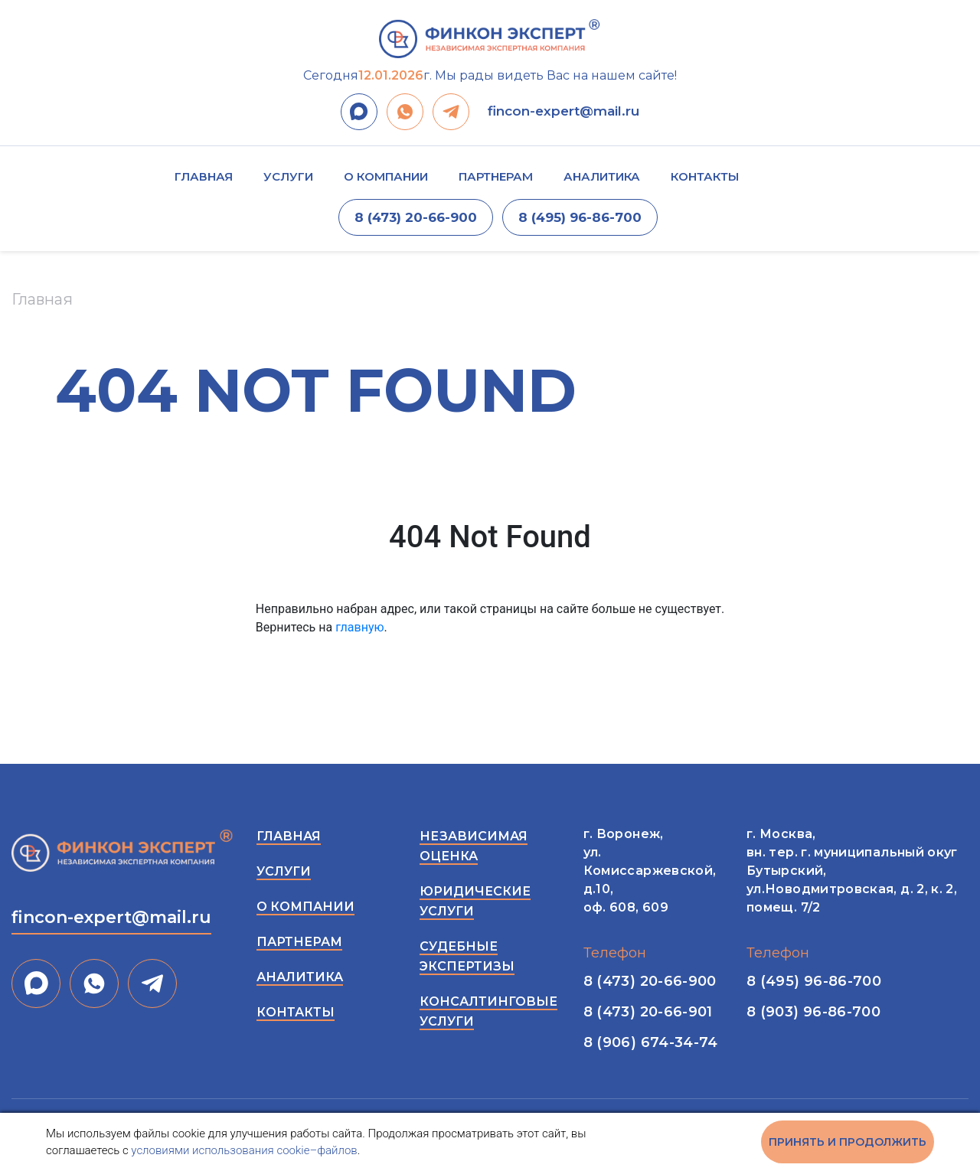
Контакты (705, 176)
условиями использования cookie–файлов (244, 1150)
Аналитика (602, 176)
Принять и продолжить (847, 1142)
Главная (204, 176)
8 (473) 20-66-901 (648, 1011)
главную (359, 627)
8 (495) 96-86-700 (580, 217)
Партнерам (496, 176)
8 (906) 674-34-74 (650, 1042)
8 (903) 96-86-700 (813, 1011)
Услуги (288, 176)
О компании (386, 176)
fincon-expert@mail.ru (563, 111)
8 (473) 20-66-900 (415, 217)
